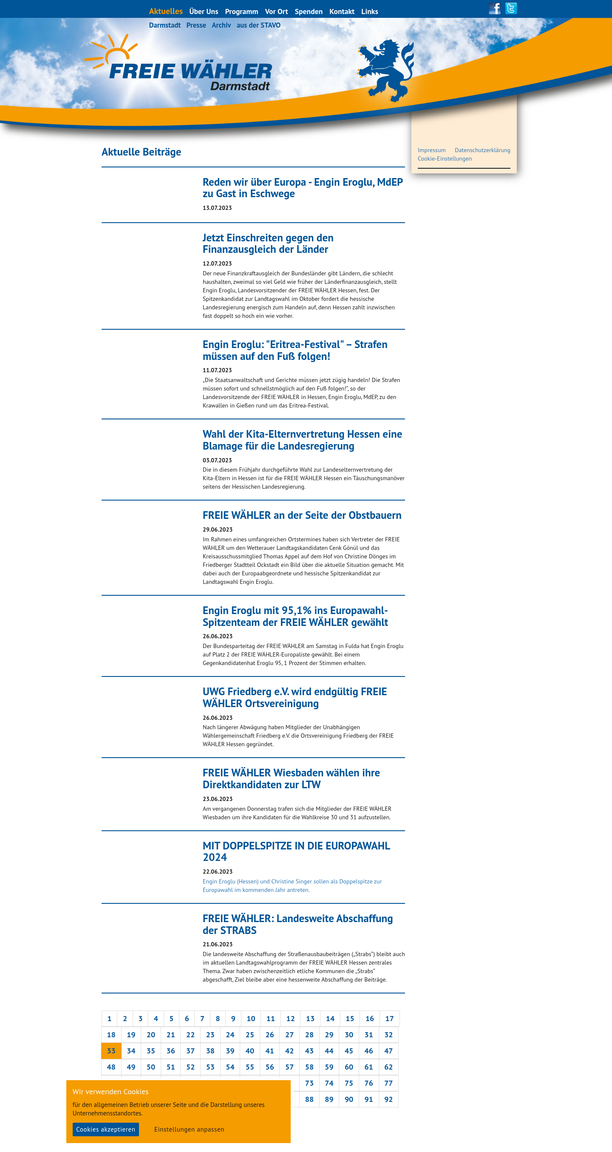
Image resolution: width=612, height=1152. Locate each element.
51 (170, 1067)
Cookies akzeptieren (105, 1129)
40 (250, 1051)
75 (349, 1083)
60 (349, 1067)
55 (250, 1067)
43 (309, 1051)
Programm (242, 11)
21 (170, 1034)
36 (170, 1051)
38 (210, 1051)
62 (388, 1067)
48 (111, 1067)
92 (388, 1099)
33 (111, 1051)
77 (388, 1083)
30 (349, 1034)
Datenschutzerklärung (482, 150)
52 (190, 1067)
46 (369, 1051)
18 (111, 1034)
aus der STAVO (258, 25)
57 (289, 1067)
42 (289, 1051)
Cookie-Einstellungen (445, 158)
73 (309, 1083)
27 (289, 1034)
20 (151, 1034)
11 (270, 1018)
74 (329, 1083)
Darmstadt (165, 25)
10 (250, 1018)
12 (290, 1018)
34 (131, 1051)
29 (329, 1034)
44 (329, 1051)
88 (309, 1099)
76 (369, 1083)
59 (329, 1067)
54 (230, 1067)
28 (309, 1034)
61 (369, 1067)
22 (190, 1034)
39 (230, 1051)
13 (310, 1018)
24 (230, 1034)
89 (329, 1099)
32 (388, 1034)
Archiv (221, 25)
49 (131, 1067)
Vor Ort (277, 11)
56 (269, 1067)
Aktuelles (166, 11)
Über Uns (204, 11)
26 (269, 1034)
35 (151, 1051)
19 (131, 1034)
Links (370, 11)
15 (350, 1018)
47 (388, 1051)
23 (210, 1034)
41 (269, 1051)
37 (190, 1051)
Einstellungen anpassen (189, 1129)
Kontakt (342, 11)
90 (349, 1099)
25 (250, 1034)
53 (210, 1067)
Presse (196, 25)
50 (151, 1067)
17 (389, 1018)
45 (349, 1051)
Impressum (432, 150)
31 (369, 1034)
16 (370, 1018)
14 (330, 1018)
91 (369, 1099)
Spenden (309, 11)
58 (309, 1067)
